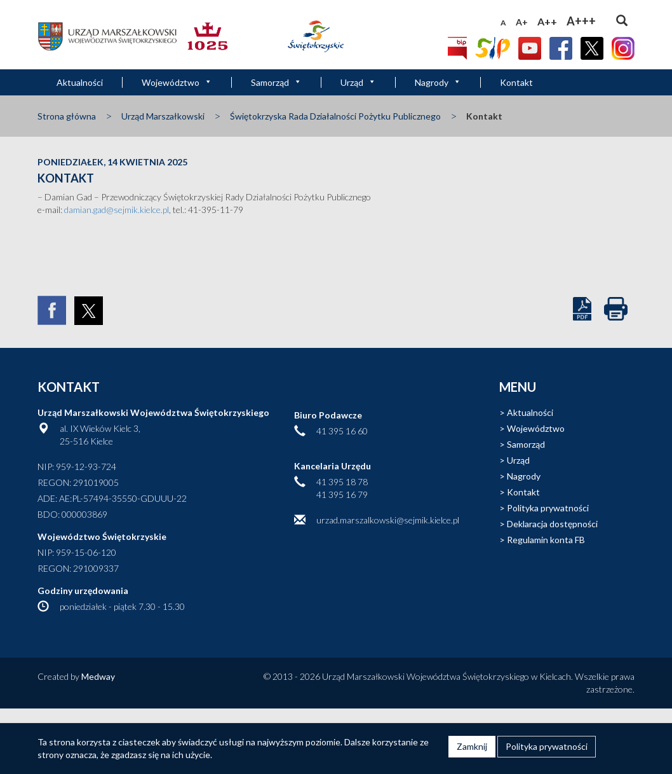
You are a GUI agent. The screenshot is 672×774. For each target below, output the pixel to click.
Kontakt (516, 82)
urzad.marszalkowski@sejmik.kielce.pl (387, 520)
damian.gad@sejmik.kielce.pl (116, 209)
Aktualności (80, 82)
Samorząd (276, 82)
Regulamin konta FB (546, 539)
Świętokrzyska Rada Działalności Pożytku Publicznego (335, 116)
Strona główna (66, 116)
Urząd (358, 82)
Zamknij (472, 746)
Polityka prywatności (548, 507)
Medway (98, 676)
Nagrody (438, 82)
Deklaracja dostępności (552, 523)
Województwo (177, 82)
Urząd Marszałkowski (163, 116)
